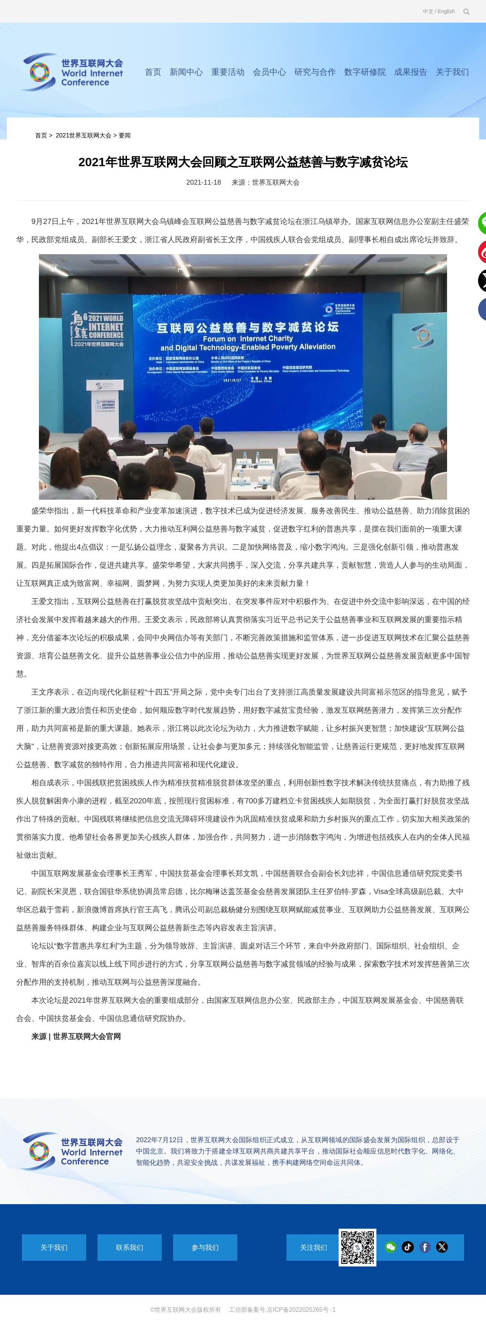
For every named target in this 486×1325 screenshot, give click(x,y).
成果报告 (410, 72)
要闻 (125, 135)
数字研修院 (365, 72)
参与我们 (205, 1247)
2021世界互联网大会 (84, 135)
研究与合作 (315, 72)
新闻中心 (186, 72)
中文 (428, 11)
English (446, 11)
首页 (153, 72)
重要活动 (228, 72)
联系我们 (129, 1247)
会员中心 (269, 72)
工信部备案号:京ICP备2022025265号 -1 (282, 1309)
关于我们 (452, 72)
